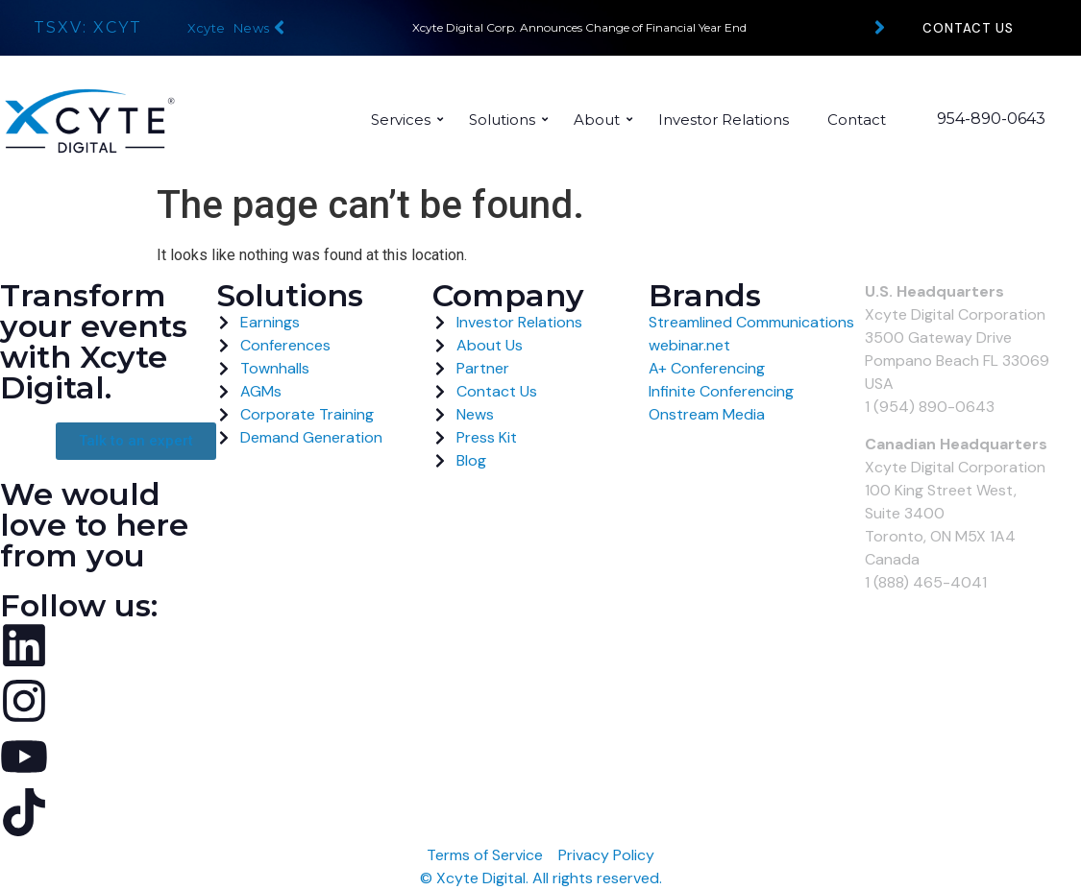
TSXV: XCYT (88, 27)
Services (406, 119)
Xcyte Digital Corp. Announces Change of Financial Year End (579, 27)
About (602, 119)
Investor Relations (723, 119)
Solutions (508, 119)
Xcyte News (228, 28)
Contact (856, 119)
